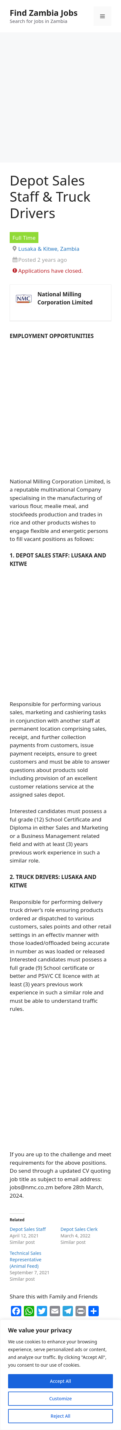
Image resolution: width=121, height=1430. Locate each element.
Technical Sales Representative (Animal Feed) (25, 1259)
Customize (60, 1398)
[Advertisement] (60, 99)
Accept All (60, 1381)
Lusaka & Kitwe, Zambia (49, 248)
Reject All (60, 1416)
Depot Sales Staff (28, 1229)
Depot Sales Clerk (79, 1229)
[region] (60, 1374)
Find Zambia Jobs (44, 12)
